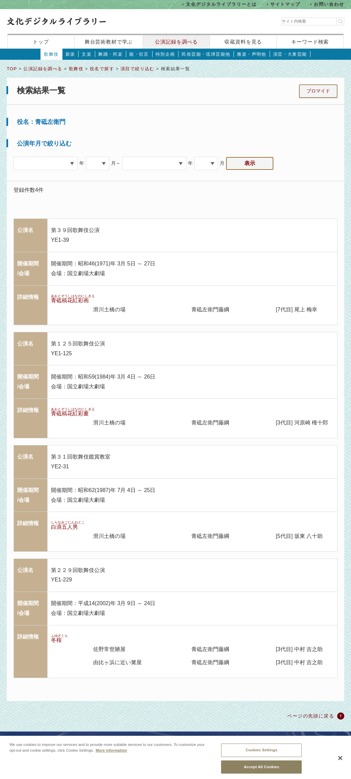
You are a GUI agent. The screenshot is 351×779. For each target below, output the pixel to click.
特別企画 (165, 54)
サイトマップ (285, 4)
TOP (12, 68)
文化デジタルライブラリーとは (221, 4)
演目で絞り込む (137, 68)
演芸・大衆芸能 (290, 54)
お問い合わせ (329, 4)
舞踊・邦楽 (110, 54)
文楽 (86, 54)
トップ (41, 42)
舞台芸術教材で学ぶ (109, 42)
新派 (70, 54)
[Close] (340, 762)
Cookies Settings (261, 754)
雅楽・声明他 (251, 54)
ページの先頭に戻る (310, 716)
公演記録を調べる (176, 42)
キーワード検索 (310, 42)
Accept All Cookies (261, 771)
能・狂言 (139, 54)
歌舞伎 (51, 54)
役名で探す (102, 68)
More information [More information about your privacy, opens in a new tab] (111, 755)
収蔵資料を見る (243, 42)
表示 (249, 163)
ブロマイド (318, 91)
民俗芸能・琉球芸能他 (206, 54)
